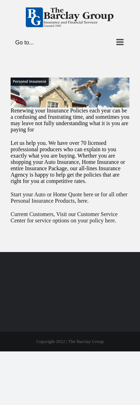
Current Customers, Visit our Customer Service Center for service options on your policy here (64, 217)
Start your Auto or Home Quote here (52, 194)
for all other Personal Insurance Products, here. (69, 197)
